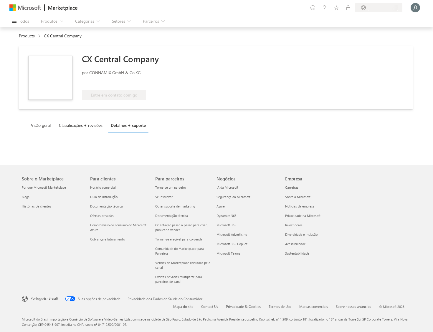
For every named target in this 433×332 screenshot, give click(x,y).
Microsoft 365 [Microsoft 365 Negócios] (226, 225)
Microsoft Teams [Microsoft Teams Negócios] (228, 253)
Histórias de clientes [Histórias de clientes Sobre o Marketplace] (36, 206)
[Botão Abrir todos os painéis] (20, 21)
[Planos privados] (348, 7)
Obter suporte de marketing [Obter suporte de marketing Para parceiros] (175, 206)
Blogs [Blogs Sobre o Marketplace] (25, 197)
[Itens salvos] (336, 7)
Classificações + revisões (81, 125)
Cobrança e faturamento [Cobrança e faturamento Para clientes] (107, 239)
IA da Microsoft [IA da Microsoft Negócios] (227, 187)
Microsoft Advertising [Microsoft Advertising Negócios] (231, 234)
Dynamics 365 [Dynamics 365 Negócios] (226, 215)
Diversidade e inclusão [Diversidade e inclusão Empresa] (301, 234)
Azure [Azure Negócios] (220, 206)
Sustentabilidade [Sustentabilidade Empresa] (297, 253)
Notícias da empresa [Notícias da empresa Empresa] (300, 206)
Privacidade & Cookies (243, 306)
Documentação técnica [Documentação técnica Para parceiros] (171, 215)
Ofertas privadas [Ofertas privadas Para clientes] (102, 215)
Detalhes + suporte (128, 125)
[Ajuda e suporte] (324, 7)
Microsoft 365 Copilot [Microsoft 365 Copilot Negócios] (231, 244)
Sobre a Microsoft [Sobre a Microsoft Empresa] (297, 197)
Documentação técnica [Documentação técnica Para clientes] (106, 206)
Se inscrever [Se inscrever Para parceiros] (164, 197)
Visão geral (41, 125)
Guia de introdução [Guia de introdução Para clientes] (104, 197)
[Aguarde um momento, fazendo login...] (415, 7)
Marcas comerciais (313, 306)
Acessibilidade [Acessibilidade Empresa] (295, 244)
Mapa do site (183, 306)
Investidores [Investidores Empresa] (294, 225)
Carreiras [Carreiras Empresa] (291, 187)
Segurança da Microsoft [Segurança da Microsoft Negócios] (233, 197)
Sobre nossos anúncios (353, 306)
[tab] (42, 125)
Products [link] (27, 36)
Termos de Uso (280, 306)
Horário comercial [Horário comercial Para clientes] (103, 187)
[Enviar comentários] (313, 7)
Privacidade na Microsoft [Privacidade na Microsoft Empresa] (302, 215)
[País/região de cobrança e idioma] (378, 7)
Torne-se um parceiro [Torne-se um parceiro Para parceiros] (170, 187)
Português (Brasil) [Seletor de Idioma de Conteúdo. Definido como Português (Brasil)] (44, 298)
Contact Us (209, 306)
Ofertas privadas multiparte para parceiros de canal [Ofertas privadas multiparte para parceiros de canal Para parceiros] (178, 279)
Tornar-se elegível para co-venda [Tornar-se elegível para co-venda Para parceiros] (178, 239)
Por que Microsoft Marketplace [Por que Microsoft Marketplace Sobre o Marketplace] (44, 187)
